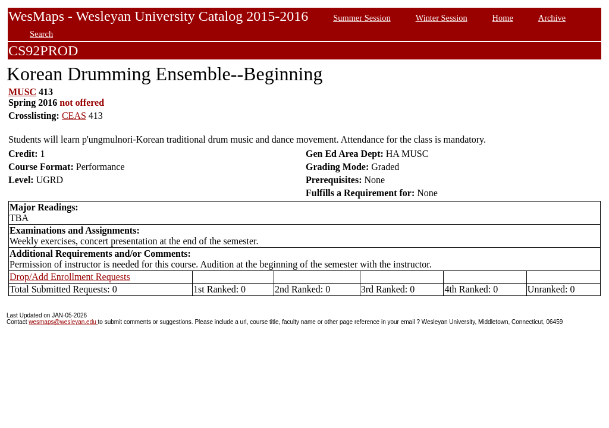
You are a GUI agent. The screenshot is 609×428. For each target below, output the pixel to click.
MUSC (22, 92)
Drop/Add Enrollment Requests (70, 277)
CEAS (74, 116)
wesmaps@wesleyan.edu (63, 322)
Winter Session (441, 18)
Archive (552, 18)
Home (502, 18)
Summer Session (361, 18)
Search (41, 34)
